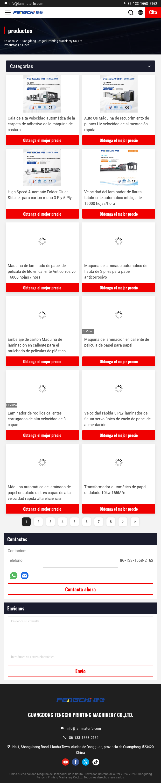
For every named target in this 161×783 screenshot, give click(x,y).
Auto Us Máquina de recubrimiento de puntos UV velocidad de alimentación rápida (116, 124)
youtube (65, 762)
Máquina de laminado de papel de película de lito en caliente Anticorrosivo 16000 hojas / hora (42, 271)
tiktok (95, 762)
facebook (75, 762)
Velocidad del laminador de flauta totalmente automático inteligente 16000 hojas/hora (113, 198)
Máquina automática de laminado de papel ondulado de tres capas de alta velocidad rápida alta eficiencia (39, 493)
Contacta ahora (80, 589)
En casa (9, 41)
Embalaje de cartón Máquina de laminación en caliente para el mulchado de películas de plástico (37, 345)
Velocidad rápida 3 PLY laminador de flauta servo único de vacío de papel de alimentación (117, 419)
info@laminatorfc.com (23, 3)
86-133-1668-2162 (140, 3)
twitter (85, 762)
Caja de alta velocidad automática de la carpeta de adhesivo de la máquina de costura (41, 124)
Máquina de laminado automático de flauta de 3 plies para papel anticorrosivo (115, 271)
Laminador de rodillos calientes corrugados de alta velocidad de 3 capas (37, 419)
